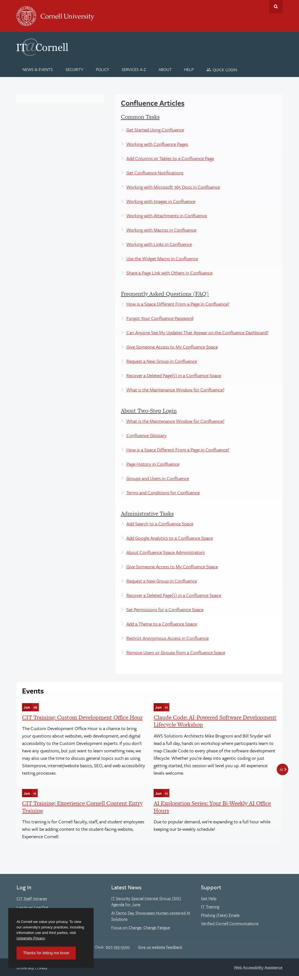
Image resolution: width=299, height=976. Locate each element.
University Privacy (31, 938)
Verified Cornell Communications (230, 923)
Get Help (208, 898)
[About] (165, 69)
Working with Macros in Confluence (161, 229)
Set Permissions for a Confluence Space (164, 609)
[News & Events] (38, 69)
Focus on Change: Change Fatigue (140, 927)
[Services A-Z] (133, 69)
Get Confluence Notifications (154, 172)
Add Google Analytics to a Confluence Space (169, 537)
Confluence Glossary (146, 435)
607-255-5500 (118, 947)
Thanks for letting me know (46, 953)
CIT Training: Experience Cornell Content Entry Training (82, 806)
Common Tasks (140, 117)
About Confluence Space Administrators (165, 552)
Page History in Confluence (152, 463)
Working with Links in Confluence (159, 244)
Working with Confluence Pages (157, 144)
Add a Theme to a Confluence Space (161, 623)
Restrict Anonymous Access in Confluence (167, 638)
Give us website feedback (160, 947)
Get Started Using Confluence (155, 129)
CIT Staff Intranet (32, 898)
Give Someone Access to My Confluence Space (172, 346)
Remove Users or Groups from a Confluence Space (175, 652)
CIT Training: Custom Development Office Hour (82, 717)
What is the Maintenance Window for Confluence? (175, 389)
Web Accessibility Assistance (258, 967)
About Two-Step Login (149, 411)
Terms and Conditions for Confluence (163, 492)
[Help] (189, 69)
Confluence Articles (152, 103)
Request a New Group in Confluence (161, 361)
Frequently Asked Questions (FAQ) (165, 294)
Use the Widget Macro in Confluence (162, 258)
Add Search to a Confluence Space (159, 523)
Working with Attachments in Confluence (166, 215)
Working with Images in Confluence (160, 201)
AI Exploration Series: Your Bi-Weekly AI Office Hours (212, 806)
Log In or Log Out (32, 907)
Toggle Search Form (275, 6)
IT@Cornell (42, 47)
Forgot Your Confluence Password (159, 318)
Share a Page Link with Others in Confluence (169, 272)
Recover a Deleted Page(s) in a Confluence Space (173, 375)
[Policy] (102, 69)
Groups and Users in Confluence (157, 478)
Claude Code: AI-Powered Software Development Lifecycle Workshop (215, 720)
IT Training (210, 906)
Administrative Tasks (147, 513)
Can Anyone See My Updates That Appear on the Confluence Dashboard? (197, 332)
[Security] (74, 69)
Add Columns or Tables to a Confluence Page (170, 158)
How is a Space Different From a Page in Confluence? (177, 303)
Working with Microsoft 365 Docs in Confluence (173, 186)
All (281, 769)
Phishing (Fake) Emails (220, 915)
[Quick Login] (221, 69)
